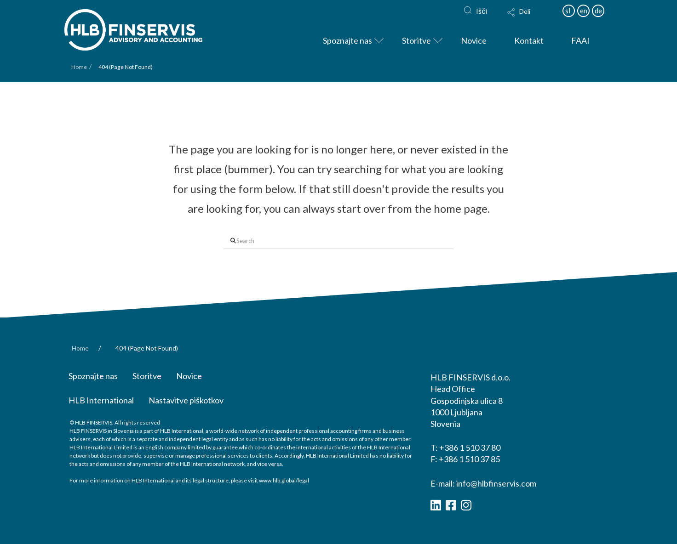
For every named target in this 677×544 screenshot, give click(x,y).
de (598, 10)
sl (567, 10)
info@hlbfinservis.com (496, 483)
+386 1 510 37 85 (469, 459)
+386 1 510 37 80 (469, 447)
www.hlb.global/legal (284, 480)
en (583, 10)
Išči (481, 10)
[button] (530, 18)
